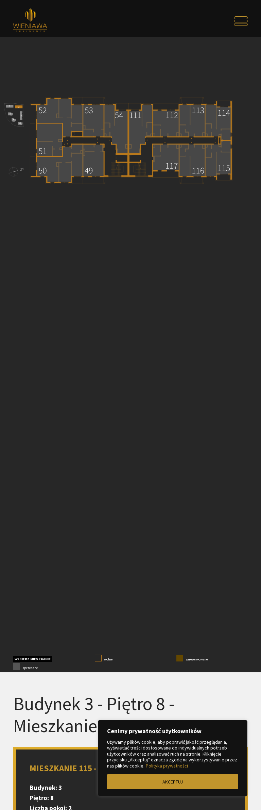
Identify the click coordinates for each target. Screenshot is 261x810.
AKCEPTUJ (172, 782)
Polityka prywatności (167, 766)
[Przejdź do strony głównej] (42, 21)
